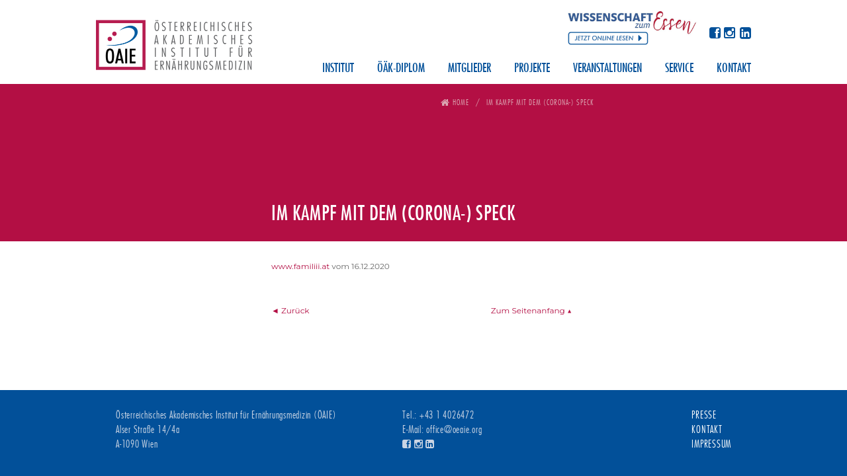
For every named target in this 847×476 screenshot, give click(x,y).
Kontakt (734, 69)
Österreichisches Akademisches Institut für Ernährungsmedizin (174, 49)
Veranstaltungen (607, 69)
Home (461, 102)
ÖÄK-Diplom (401, 69)
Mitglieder (469, 69)
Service (679, 69)
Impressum (711, 444)
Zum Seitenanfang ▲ (531, 310)
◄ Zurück (290, 310)
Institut (338, 69)
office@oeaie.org (454, 430)
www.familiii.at (300, 266)
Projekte (532, 69)
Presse (704, 415)
